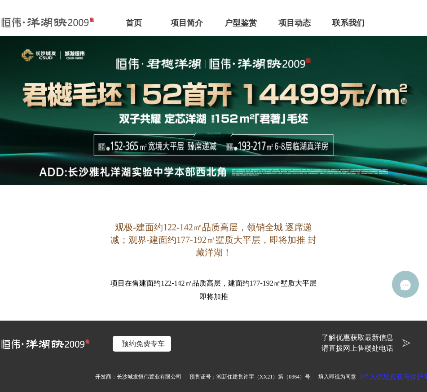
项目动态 (294, 22)
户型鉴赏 (241, 22)
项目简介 (187, 22)
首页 (134, 22)
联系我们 (348, 22)
